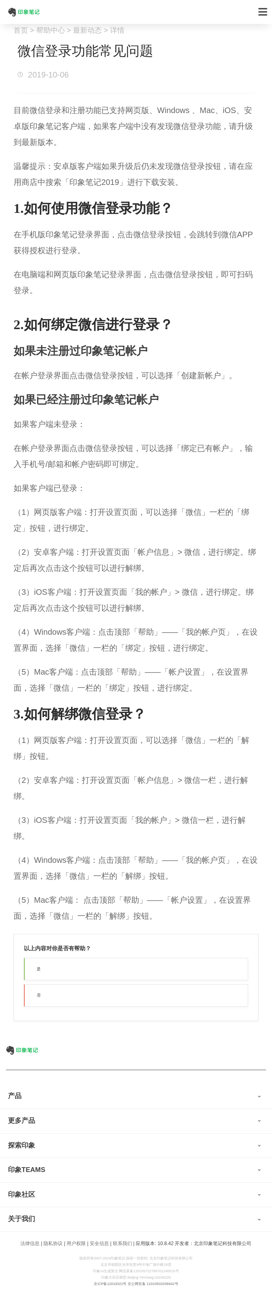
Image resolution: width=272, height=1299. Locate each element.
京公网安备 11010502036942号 (153, 1284)
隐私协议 (53, 1243)
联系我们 (122, 1243)
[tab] (136, 1096)
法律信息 (29, 1243)
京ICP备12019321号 (110, 1284)
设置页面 (122, 512)
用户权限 (76, 1243)
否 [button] (39, 995)
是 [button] (39, 969)
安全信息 (99, 1243)
